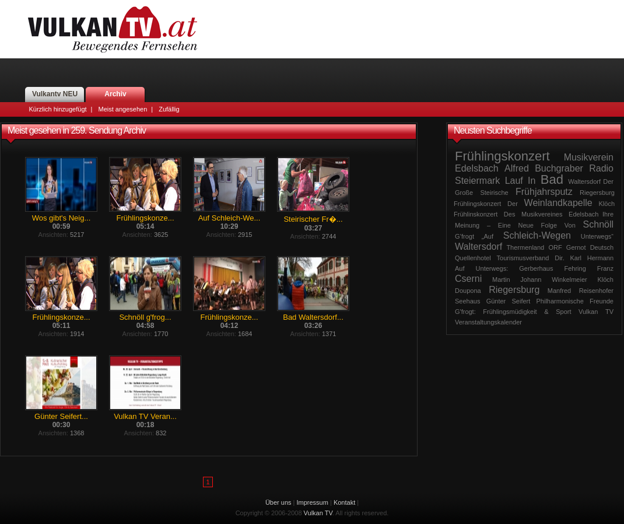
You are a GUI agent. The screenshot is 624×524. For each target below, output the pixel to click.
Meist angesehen (122, 109)
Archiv (115, 94)
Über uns (278, 502)
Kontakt (344, 502)
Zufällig (169, 109)
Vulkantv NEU (55, 94)
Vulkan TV (112, 29)
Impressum (312, 502)
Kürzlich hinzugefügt (58, 109)
